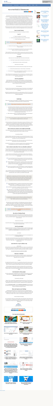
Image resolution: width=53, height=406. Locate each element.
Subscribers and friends (23, 5)
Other (36, 5)
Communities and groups (8, 5)
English (4, 405)
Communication (16, 5)
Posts (29, 5)
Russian (1, 405)
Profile (33, 5)
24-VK (5, 1)
